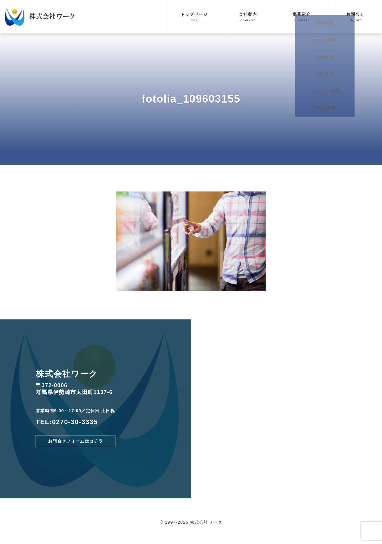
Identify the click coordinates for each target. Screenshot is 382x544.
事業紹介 (301, 17)
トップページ (194, 17)
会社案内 (248, 17)
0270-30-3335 (75, 422)
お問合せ (355, 17)
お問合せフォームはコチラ (75, 441)
